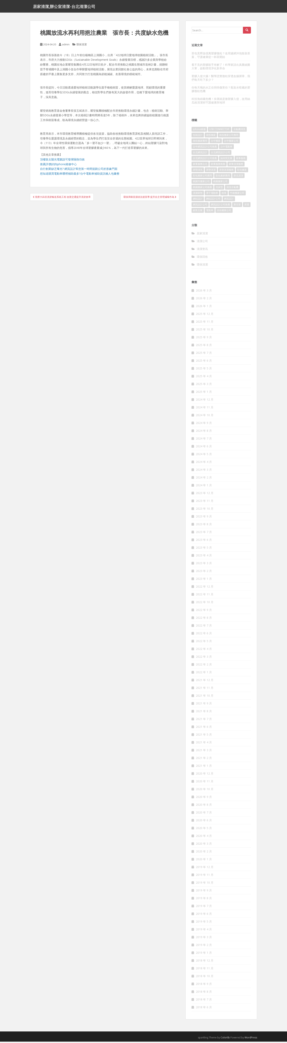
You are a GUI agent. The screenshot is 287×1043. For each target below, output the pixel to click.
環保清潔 (81, 46)
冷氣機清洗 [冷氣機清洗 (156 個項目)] (239, 130)
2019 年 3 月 (204, 938)
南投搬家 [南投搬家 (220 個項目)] (211, 136)
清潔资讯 (202, 250)
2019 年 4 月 (204, 931)
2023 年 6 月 (204, 541)
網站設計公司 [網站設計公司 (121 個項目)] (213, 200)
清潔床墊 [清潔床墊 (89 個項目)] (197, 194)
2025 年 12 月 (204, 315)
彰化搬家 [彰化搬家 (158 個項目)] (242, 171)
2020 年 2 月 (204, 853)
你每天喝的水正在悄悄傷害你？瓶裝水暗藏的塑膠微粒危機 (221, 90)
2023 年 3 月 (204, 564)
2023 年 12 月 (204, 494)
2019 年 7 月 (204, 907)
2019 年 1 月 (204, 954)
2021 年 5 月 (204, 736)
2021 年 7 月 (204, 720)
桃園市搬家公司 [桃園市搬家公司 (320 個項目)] (201, 182)
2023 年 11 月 (204, 502)
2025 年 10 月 (204, 331)
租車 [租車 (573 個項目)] (224, 194)
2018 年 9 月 (204, 985)
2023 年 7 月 (204, 533)
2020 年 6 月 (204, 821)
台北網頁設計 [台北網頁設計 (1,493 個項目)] (200, 153)
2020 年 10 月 (204, 790)
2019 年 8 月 (204, 899)
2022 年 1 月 (204, 673)
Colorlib (225, 1039)
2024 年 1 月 (204, 486)
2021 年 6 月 (204, 728)
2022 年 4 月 (204, 650)
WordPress (251, 1039)
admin (66, 46)
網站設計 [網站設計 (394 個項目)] (197, 200)
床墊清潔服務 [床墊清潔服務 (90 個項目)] (226, 171)
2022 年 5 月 (204, 642)
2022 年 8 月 (204, 619)
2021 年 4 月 (204, 744)
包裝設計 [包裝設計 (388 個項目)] (197, 136)
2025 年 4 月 (204, 377)
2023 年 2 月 (204, 572)
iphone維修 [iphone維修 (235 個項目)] (199, 130)
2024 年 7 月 (204, 440)
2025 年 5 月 (204, 370)
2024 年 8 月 (204, 432)
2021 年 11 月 (204, 689)
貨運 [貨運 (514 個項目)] (246, 206)
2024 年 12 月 (204, 401)
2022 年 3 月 (204, 658)
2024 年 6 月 (204, 447)
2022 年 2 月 (204, 666)
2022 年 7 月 (204, 627)
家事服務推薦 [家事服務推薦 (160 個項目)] (218, 165)
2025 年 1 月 (204, 393)
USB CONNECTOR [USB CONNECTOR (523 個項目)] (219, 130)
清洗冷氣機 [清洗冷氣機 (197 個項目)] (232, 188)
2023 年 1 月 (204, 580)
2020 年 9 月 (204, 798)
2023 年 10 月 (204, 510)
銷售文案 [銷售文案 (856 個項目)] (197, 211)
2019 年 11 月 (204, 876)
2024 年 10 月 (204, 416)
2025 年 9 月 (204, 338)
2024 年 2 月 (204, 479)
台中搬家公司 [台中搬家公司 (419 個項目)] (231, 142)
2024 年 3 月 (204, 471)
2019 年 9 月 (204, 892)
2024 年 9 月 (204, 424)
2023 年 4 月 (204, 557)
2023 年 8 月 (204, 525)
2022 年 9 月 (204, 611)
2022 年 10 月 (204, 603)
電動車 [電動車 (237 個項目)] (209, 211)
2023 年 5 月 (204, 549)
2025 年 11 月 (204, 323)
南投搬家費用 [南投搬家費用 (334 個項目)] (200, 142)
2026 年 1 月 (204, 307)
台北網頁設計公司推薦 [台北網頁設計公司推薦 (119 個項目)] (205, 159)
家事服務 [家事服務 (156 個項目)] (241, 159)
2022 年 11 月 (204, 596)
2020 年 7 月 (204, 814)
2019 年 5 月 (204, 923)
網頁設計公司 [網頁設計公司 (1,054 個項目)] (200, 206)
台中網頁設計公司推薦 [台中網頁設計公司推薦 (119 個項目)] (205, 148)
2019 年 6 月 (204, 915)
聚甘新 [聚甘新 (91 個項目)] (237, 206)
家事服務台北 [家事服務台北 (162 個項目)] (200, 165)
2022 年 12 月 (204, 588)
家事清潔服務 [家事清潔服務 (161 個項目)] (236, 165)
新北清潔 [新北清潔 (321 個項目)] (238, 177)
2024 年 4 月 (204, 463)
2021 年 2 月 (204, 759)
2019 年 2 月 (204, 946)
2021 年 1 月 (204, 767)
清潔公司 (202, 242)
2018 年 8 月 (204, 993)
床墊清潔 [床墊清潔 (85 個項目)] (211, 171)
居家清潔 (202, 235)
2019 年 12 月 (204, 868)
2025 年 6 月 (204, 362)
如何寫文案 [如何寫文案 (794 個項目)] (226, 159)
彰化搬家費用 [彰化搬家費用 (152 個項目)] (223, 177)
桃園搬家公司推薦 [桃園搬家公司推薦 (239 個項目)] (202, 188)
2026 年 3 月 (204, 292)
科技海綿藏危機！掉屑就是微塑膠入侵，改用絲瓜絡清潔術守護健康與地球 (221, 102)
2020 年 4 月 (204, 837)
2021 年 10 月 (204, 697)
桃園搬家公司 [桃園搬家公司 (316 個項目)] (220, 182)
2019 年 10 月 (204, 884)
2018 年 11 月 (204, 969)
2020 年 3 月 (204, 845)
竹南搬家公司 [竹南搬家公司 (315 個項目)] (237, 194)
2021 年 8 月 (204, 712)
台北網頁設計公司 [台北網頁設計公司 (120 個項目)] (220, 153)
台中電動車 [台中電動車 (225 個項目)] (226, 148)
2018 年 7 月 (204, 1001)
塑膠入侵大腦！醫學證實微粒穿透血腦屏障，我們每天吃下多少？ (221, 79)
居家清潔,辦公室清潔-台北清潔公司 (64, 7)
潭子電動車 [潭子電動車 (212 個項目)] (212, 194)
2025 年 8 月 (204, 346)
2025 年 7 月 (204, 354)
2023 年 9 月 (204, 518)
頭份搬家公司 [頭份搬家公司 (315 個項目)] (224, 211)
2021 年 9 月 (204, 705)
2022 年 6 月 (204, 634)
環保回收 (202, 258)
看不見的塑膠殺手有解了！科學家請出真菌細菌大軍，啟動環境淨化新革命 (221, 68)
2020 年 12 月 (204, 775)
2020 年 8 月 (204, 806)
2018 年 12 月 (204, 962)
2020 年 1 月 (204, 860)
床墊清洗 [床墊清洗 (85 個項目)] (197, 171)
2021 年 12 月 (204, 681)
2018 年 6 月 (204, 1008)
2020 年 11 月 (204, 782)
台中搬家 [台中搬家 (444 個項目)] (215, 142)
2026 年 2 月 (204, 299)
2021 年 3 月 (204, 751)
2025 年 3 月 (204, 385)
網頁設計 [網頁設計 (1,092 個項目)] (229, 200)
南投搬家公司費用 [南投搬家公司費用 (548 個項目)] (228, 136)
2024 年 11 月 (204, 409)
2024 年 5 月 (204, 455)
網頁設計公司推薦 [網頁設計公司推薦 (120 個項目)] (220, 206)
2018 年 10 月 (204, 977)
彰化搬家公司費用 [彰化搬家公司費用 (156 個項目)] (202, 177)
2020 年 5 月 (204, 829)
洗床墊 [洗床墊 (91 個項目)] (219, 188)
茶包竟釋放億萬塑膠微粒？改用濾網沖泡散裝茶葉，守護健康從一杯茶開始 (221, 56)
